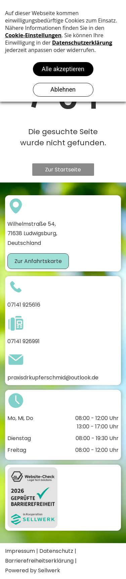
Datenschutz (56, 551)
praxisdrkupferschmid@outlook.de (52, 377)
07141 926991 (23, 341)
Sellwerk (49, 570)
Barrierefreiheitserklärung (39, 561)
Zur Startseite (63, 169)
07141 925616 (23, 305)
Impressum (20, 551)
